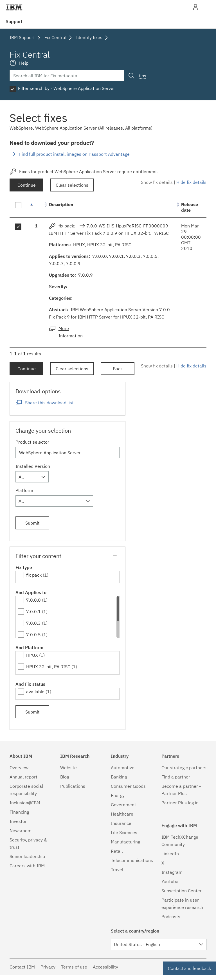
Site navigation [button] (207, 10)
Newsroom (21, 830)
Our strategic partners (183, 767)
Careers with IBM (27, 865)
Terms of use (74, 967)
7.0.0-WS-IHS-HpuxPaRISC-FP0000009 (127, 226)
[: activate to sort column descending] (36, 207)
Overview (19, 767)
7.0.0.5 (33, 634)
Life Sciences (124, 832)
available (35, 691)
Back (118, 368)
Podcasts (170, 916)
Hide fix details (191, 182)
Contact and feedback (189, 968)
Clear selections (72, 185)
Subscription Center (181, 890)
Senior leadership (27, 856)
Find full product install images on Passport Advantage (74, 154)
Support (14, 21)
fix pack (34, 575)
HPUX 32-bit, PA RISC (48, 666)
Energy (118, 795)
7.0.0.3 (33, 623)
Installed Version (32, 466)
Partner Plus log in (180, 802)
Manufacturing (125, 842)
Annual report (23, 777)
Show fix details (157, 182)
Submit (32, 523)
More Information (70, 332)
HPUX (32, 655)
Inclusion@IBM (25, 802)
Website (68, 767)
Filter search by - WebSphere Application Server (66, 88)
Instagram (172, 872)
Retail (117, 851)
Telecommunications (132, 860)
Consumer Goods (128, 786)
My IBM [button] (195, 9)
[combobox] (32, 476)
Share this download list (49, 402)
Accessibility (105, 967)
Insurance (121, 823)
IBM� (14, 7)
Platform (24, 490)
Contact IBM (22, 967)
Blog (64, 777)
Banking (119, 777)
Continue (26, 185)
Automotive (122, 767)
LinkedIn (170, 853)
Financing (19, 812)
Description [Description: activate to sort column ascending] (61, 204)
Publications (72, 786)
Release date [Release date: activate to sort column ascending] (189, 207)
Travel (117, 869)
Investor (18, 821)
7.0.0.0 (33, 600)
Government (123, 804)
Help (23, 63)
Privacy (47, 967)
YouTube (169, 881)
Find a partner (175, 777)
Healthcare (122, 814)
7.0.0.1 (33, 611)
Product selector (32, 442)
